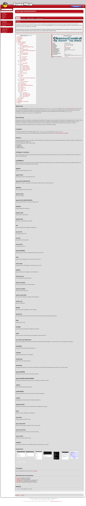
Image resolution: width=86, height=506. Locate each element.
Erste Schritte (4, 14)
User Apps (19, 482)
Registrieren (76, 6)
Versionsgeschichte (39, 18)
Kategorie (17, 495)
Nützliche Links (5, 30)
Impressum (31, 498)
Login (84, 6)
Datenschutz (41, 498)
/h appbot (18, 479)
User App (18, 18)
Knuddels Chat (54, 498)
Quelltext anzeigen (30, 18)
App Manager (19, 481)
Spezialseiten (4, 32)
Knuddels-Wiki (23, 4)
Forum (66, 56)
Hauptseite (4, 13)
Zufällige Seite (4, 29)
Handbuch (4, 15)
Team (3, 18)
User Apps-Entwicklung (6, 24)
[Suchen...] (6, 9)
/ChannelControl (67, 47)
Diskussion (23, 18)
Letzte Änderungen (5, 28)
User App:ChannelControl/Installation (61, 133)
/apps (18, 477)
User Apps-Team (20, 480)
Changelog (35, 470)
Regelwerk (4, 17)
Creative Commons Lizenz (54, 501)
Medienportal (4, 21)
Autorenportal (4, 22)
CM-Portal (4, 25)
